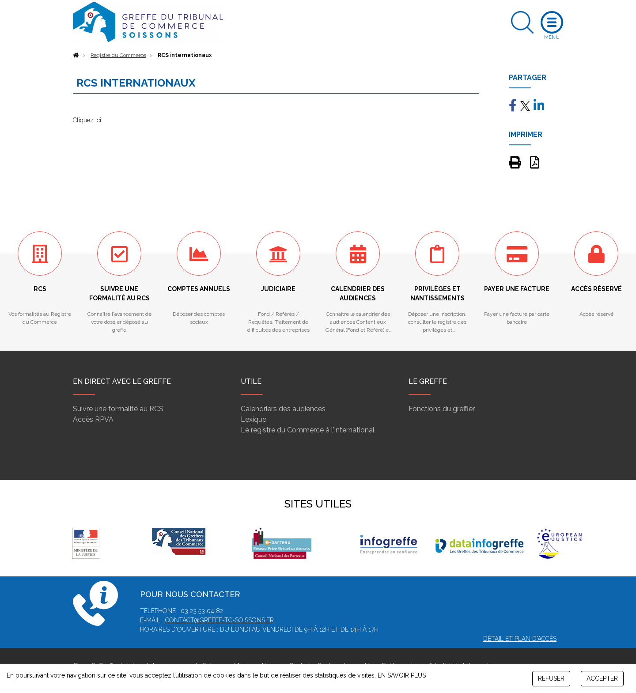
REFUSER (551, 678)
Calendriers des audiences (283, 409)
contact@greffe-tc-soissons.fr (219, 620)
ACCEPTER (602, 678)
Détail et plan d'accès (519, 638)
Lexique (253, 419)
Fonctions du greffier (442, 409)
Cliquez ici (87, 120)
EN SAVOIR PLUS (402, 675)
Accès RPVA (93, 419)
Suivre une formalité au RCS (118, 409)
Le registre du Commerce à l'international (308, 430)
